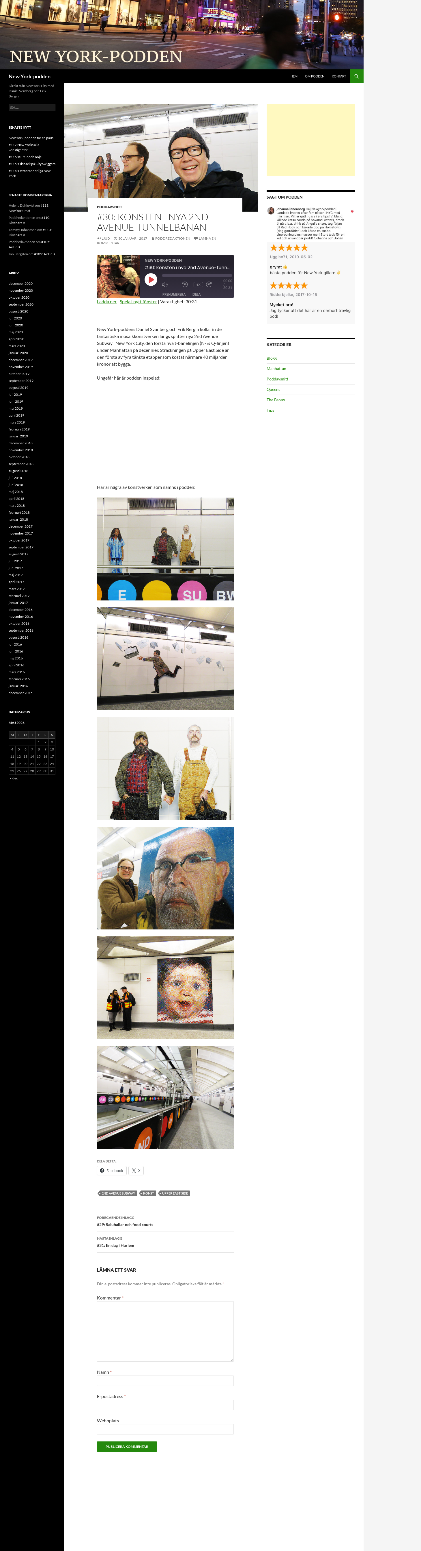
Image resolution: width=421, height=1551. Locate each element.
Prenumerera (174, 294)
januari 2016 (18, 686)
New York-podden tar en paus (31, 138)
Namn (104, 1372)
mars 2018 (17, 505)
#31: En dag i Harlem (165, 1241)
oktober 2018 (19, 457)
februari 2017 (19, 596)
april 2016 (16, 665)
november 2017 (21, 533)
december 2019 (21, 360)
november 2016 (21, 616)
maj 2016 (16, 658)
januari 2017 (18, 602)
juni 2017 (16, 568)
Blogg (272, 358)
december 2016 (21, 609)
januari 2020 (18, 353)
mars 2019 (17, 422)
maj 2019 (16, 408)
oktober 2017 (19, 540)
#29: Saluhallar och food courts (165, 1220)
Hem (294, 76)
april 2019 (16, 415)
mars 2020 (17, 346)
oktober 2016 (19, 623)
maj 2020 (16, 332)
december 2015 (21, 693)
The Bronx (276, 399)
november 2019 (21, 367)
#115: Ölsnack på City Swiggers (32, 164)
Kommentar (110, 1297)
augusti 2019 (18, 387)
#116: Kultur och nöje (25, 157)
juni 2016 (16, 651)
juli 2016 (15, 644)
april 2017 (16, 582)
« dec (14, 778)
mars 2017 (17, 589)
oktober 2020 (19, 297)
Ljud (106, 238)
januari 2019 (18, 436)
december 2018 (21, 443)
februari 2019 (19, 429)
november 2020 (21, 290)
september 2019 (21, 380)
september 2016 (21, 630)
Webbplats (108, 1420)
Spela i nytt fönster (138, 301)
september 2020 (21, 304)
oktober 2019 (19, 373)
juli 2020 (15, 318)
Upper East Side (175, 1193)
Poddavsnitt (109, 207)
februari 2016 (19, 679)
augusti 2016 (18, 637)
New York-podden (29, 76)
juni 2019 (16, 401)
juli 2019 (15, 394)
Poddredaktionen (172, 238)
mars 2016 (17, 672)
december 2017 (21, 526)
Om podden (314, 76)
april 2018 (16, 498)
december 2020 (21, 283)
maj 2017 (16, 575)
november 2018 (21, 450)
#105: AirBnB (44, 254)
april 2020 (16, 339)
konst (148, 1193)
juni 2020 (16, 325)
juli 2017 (15, 561)
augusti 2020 (18, 311)
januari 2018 (18, 519)
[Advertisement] (311, 140)
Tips (270, 410)
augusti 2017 (18, 554)
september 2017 (21, 547)
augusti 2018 (18, 471)
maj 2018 (16, 491)
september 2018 (21, 464)
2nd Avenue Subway (118, 1193)
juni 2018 (16, 485)
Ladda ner (107, 301)
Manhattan (276, 368)
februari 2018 (19, 512)
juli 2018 (15, 478)
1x (198, 284)
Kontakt (339, 76)
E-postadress (111, 1396)
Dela (196, 294)
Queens (273, 389)
